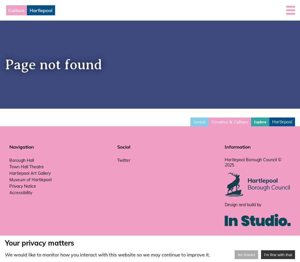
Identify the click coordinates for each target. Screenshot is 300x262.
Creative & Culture (230, 122)
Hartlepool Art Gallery (30, 173)
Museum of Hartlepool (30, 179)
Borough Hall (21, 160)
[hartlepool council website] (258, 195)
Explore (260, 122)
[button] (290, 10)
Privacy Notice (22, 186)
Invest (199, 122)
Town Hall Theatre (26, 166)
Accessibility (20, 192)
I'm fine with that (278, 255)
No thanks (246, 255)
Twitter (123, 160)
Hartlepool (282, 122)
